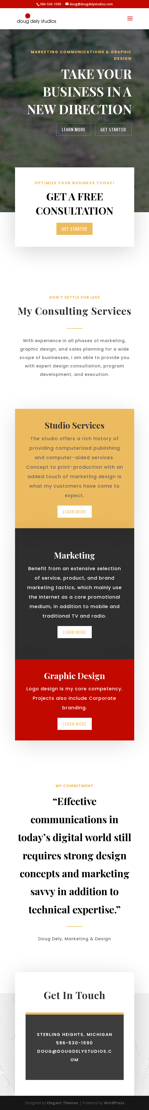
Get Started (113, 129)
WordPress (114, 1102)
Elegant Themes (62, 1102)
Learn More (73, 129)
